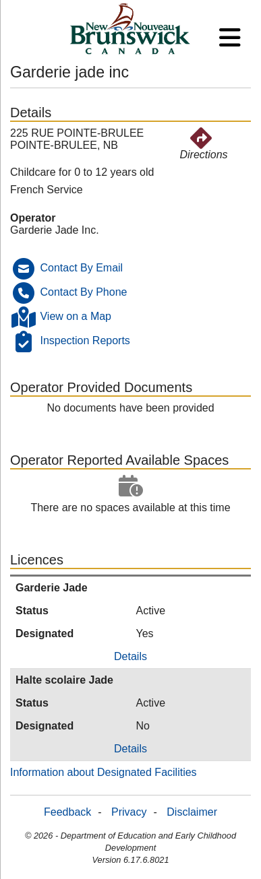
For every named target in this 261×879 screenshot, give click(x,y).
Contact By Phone (83, 292)
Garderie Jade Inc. (54, 230)
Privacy (128, 812)
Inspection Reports (84, 340)
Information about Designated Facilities (103, 772)
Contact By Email (81, 267)
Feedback (67, 812)
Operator (33, 218)
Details (130, 656)
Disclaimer (192, 812)
